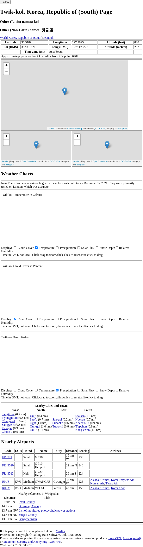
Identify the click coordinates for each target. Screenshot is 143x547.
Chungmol (8, 421)
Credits (60, 531)
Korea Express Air (122, 480)
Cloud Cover (26, 247)
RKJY (6, 488)
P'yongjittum (10, 417)
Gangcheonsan (28, 519)
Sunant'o (58, 423)
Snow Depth (107, 247)
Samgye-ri (8, 424)
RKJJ (5, 481)
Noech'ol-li (82, 423)
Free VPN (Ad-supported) (124, 538)
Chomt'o (7, 431)
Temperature (47, 247)
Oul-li (33, 430)
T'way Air (111, 483)
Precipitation (68, 247)
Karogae (7, 428)
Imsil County (27, 502)
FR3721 (7, 457)
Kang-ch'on (82, 430)
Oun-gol (35, 426)
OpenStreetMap (75, 128)
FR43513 (8, 473)
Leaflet (51, 128)
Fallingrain (122, 128)
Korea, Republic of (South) (25, 37)
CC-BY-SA (100, 128)
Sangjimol (8, 414)
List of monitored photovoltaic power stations (47, 510)
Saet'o (33, 419)
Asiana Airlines (99, 480)
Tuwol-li (58, 426)
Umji (33, 416)
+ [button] (6, 66)
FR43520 (8, 465)
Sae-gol (57, 419)
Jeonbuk (48, 37)
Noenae (80, 419)
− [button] (6, 72)
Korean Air (97, 483)
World (4, 37)
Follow (5, 2)
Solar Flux (87, 247)
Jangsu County (28, 514)
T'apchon (81, 426)
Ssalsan (80, 416)
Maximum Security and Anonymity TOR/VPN (32, 541)
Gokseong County (30, 506)
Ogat (33, 423)
